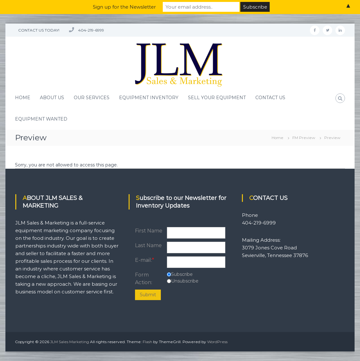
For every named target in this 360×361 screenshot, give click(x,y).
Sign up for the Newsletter (124, 7)
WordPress (217, 341)
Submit (148, 295)
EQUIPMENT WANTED (41, 119)
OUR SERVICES (91, 97)
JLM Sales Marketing (69, 341)
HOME (22, 97)
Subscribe (182, 274)
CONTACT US (270, 97)
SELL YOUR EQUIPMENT (217, 97)
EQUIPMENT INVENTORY (148, 97)
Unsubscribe (185, 281)
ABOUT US (52, 97)
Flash (147, 341)
